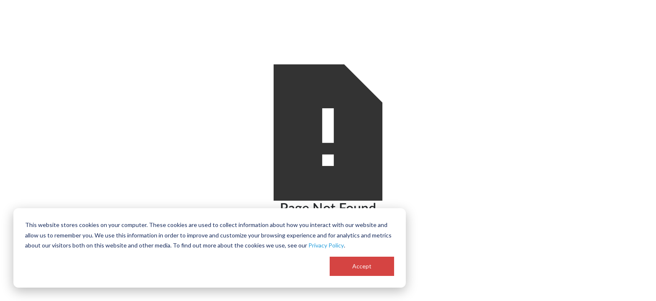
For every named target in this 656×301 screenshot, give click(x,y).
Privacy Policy (326, 245)
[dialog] (209, 248)
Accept (362, 266)
